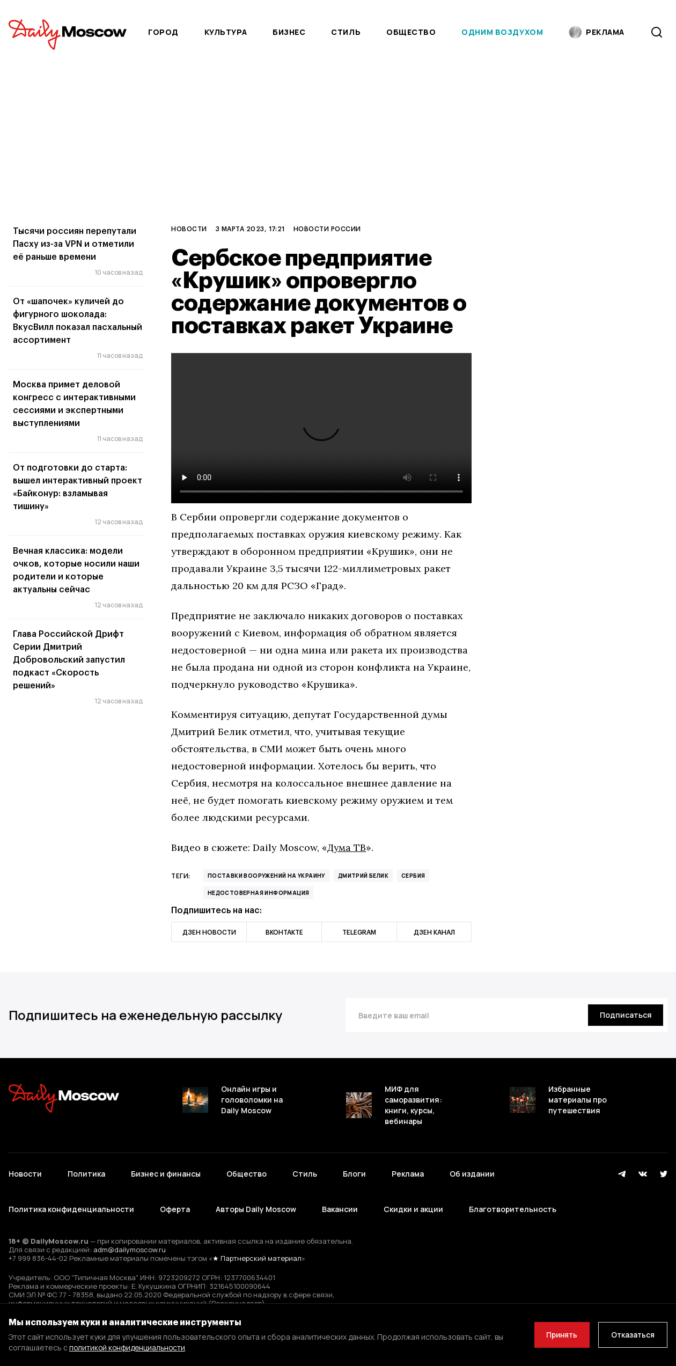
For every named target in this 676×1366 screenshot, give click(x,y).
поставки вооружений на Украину (266, 875)
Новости (189, 228)
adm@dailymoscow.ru (129, 1242)
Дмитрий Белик (363, 875)
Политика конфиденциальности (71, 1204)
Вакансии (340, 1204)
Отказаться (631, 1335)
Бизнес (289, 32)
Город (163, 32)
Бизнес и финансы (166, 1172)
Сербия (413, 875)
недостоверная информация (259, 893)
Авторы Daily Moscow (256, 1204)
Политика (86, 1172)
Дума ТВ (347, 847)
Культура (225, 32)
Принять (557, 1335)
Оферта (175, 1204)
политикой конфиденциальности (129, 1347)
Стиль (346, 32)
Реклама (408, 1172)
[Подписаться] (624, 1015)
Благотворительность (512, 1204)
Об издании (472, 1172)
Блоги (354, 1172)
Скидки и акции (413, 1204)
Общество (411, 32)
